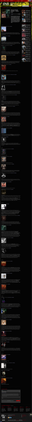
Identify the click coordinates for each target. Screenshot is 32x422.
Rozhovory (11, 0)
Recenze (8, 0)
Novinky (5, 0)
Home (1, 0)
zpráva (11, 398)
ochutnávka (11, 26)
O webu (22, 0)
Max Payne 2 (5, 318)
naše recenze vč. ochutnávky (14, 74)
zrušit (19, 391)
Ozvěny (15, 0)
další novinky (12, 405)
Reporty (18, 0)
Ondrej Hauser (14, 415)
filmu (4, 317)
